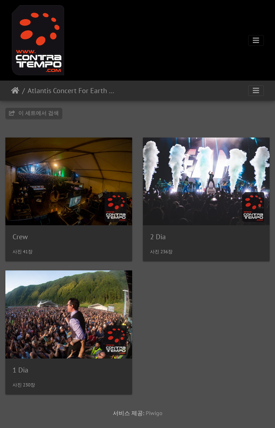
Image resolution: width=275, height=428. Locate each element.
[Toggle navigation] (256, 40)
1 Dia (20, 370)
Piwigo (154, 413)
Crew (20, 236)
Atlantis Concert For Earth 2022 (72, 90)
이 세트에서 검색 (34, 113)
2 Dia (158, 236)
